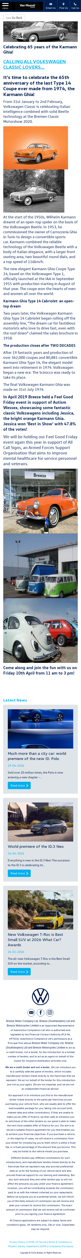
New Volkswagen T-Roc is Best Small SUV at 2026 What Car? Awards (35, 939)
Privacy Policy (17, 1242)
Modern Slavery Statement (23, 1246)
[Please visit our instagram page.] (50, 1013)
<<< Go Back (14, 18)
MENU (5, 6)
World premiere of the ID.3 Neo (36, 846)
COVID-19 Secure (36, 1242)
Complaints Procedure (60, 1246)
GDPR (43, 1246)
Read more (19, 785)
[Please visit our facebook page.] (40, 1013)
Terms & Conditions (59, 1242)
